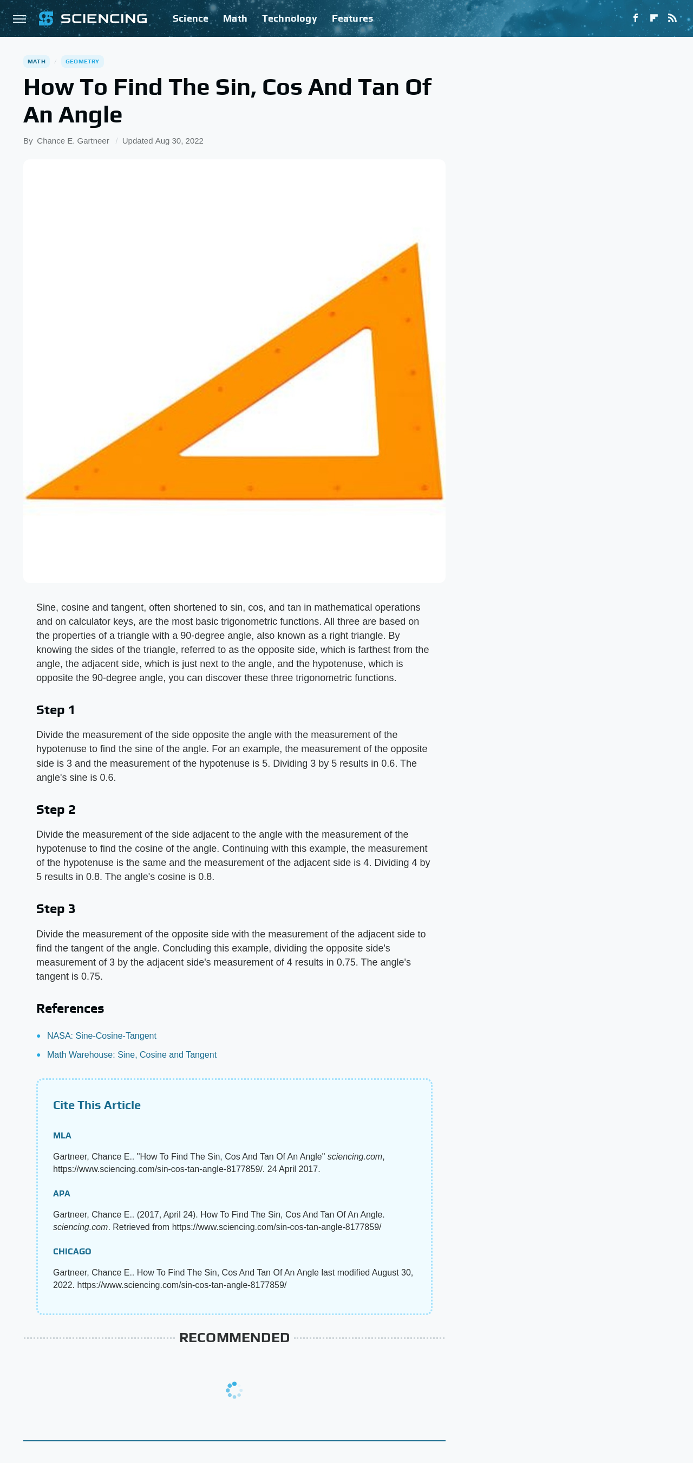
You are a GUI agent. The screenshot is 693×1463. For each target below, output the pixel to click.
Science (190, 18)
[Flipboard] (654, 18)
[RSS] (672, 18)
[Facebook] (635, 18)
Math (235, 18)
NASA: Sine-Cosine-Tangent (101, 1035)
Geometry (83, 61)
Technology (289, 18)
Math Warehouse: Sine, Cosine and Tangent (132, 1054)
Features (353, 18)
